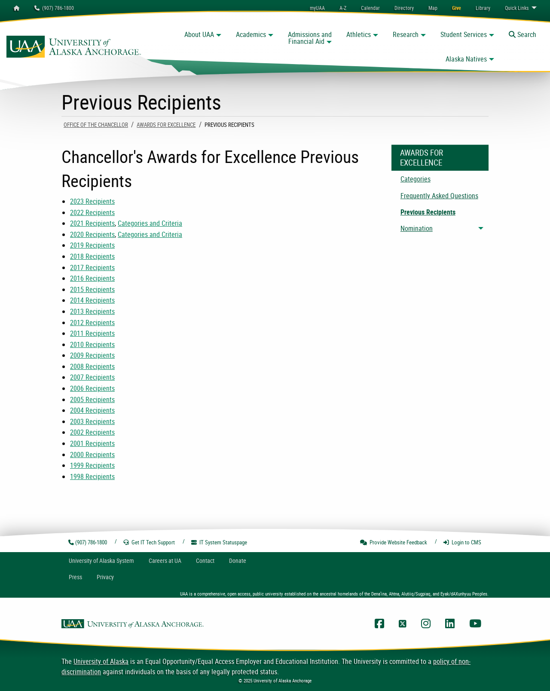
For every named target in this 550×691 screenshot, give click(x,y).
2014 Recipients (92, 300)
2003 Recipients (92, 421)
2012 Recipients (92, 322)
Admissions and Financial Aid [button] (310, 38)
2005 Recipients (92, 399)
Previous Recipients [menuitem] (427, 212)
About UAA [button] (199, 34)
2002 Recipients (92, 432)
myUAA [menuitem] (317, 7)
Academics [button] (251, 34)
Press (75, 577)
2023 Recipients (92, 201)
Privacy (105, 577)
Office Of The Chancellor (96, 125)
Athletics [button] (358, 34)
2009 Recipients (92, 355)
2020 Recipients (92, 234)
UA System (101, 560)
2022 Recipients (92, 212)
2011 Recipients (92, 333)
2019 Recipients (92, 245)
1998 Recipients (92, 476)
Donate (237, 560)
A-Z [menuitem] (342, 7)
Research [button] (406, 34)
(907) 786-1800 (54, 7)
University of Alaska (100, 661)
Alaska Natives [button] (466, 59)
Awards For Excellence (166, 125)
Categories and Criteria (150, 223)
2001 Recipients (92, 443)
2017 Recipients (92, 267)
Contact (205, 560)
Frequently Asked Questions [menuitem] (439, 195)
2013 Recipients (92, 311)
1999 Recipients (92, 465)
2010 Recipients (92, 344)
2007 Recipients (92, 377)
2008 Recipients (92, 366)
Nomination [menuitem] (416, 228)
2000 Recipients (92, 454)
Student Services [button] (463, 34)
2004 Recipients (92, 410)
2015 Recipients (92, 289)
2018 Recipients (92, 256)
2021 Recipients (92, 223)
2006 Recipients (92, 388)
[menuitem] (370, 7)
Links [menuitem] (517, 7)
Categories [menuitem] (415, 179)
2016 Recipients (92, 278)
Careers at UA (165, 560)
